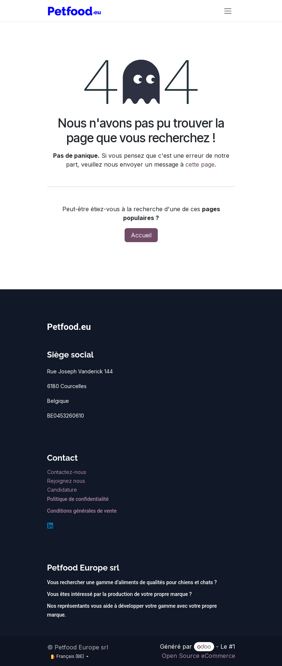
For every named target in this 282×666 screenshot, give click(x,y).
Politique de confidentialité (78, 499)
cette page (200, 164)
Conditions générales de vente (82, 511)
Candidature (62, 490)
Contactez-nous (67, 472)
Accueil (141, 235)
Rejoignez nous (67, 481)
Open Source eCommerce (198, 655)
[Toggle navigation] (227, 10)
